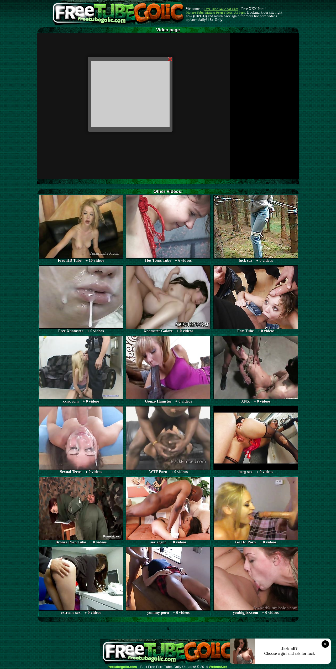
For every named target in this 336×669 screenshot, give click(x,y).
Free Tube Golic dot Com (221, 9)
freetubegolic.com (122, 667)
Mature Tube (194, 12)
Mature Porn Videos (219, 12)
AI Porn (239, 12)
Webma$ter (218, 667)
